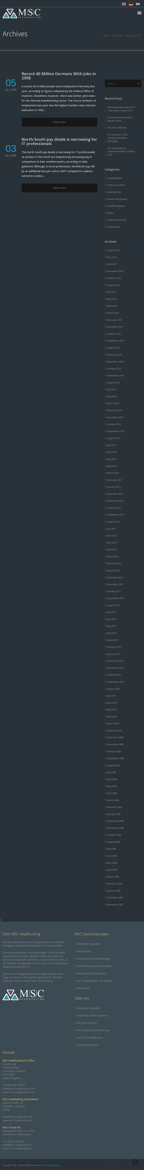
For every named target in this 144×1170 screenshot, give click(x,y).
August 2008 (113, 841)
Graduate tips (114, 192)
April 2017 (112, 264)
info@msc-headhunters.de (18, 1116)
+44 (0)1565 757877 (14, 1085)
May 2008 (112, 862)
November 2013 (115, 417)
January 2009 (113, 814)
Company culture (116, 184)
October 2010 (114, 674)
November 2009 (115, 744)
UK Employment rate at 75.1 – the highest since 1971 (121, 109)
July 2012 (111, 528)
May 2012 (112, 542)
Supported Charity (116, 219)
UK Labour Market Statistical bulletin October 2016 (121, 151)
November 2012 (115, 500)
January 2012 (113, 570)
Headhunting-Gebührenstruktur (94, 966)
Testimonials (113, 226)
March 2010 (113, 723)
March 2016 (113, 312)
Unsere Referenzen (87, 1045)
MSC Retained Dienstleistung (92, 1030)
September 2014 (115, 375)
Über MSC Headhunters (89, 1037)
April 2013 (112, 466)
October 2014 (114, 368)
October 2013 (114, 424)
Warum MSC (83, 988)
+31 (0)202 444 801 (14, 1141)
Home (106, 35)
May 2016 (112, 299)
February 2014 (114, 410)
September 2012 (115, 514)
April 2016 (112, 306)
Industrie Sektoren (86, 1022)
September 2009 (115, 758)
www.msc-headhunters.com (18, 1092)
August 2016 (113, 285)
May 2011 (112, 626)
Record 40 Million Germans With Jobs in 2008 (59, 75)
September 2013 (115, 431)
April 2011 (112, 633)
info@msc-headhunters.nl (17, 1145)
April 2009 (112, 793)
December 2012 (115, 493)
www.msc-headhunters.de (17, 1120)
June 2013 (112, 452)
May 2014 (112, 396)
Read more (59, 122)
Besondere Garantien (88, 944)
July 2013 (111, 445)
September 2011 (115, 598)
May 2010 (112, 709)
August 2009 (113, 765)
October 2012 (114, 507)
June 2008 (112, 855)
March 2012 (113, 556)
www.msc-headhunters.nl (17, 1148)
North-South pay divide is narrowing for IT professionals (59, 141)
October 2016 (114, 278)
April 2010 (112, 716)
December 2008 (115, 821)
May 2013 (112, 459)
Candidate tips (114, 178)
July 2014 (111, 389)
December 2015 (115, 326)
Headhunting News (117, 199)
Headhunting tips (116, 205)
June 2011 (112, 619)
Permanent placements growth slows (119, 119)
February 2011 (114, 647)
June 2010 (112, 702)
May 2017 (112, 257)
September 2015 (115, 340)
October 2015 (114, 333)
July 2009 (111, 772)
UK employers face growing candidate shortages (117, 138)
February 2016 (114, 319)
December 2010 (115, 660)
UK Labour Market (117, 127)
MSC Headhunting (50, 1165)
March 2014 (113, 403)
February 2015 (114, 354)
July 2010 (111, 695)
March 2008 (113, 876)
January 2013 (113, 486)
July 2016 (111, 291)
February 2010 (114, 730)
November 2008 (115, 828)
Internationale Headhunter (91, 973)
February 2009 (114, 807)
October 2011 (114, 591)
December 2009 (115, 737)
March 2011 (113, 640)
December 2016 (115, 271)
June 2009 (112, 779)
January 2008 (113, 890)
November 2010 (115, 667)
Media (110, 212)
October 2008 (114, 834)
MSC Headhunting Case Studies (94, 980)
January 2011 (113, 654)
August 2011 (113, 605)
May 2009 (112, 786)
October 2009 (114, 751)
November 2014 (115, 361)
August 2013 (113, 438)
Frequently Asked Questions (92, 1015)
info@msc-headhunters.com (19, 1088)
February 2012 (114, 563)
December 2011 (115, 577)
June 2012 (112, 535)
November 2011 (115, 584)
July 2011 (111, 612)
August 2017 (113, 250)
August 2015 (113, 347)
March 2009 (113, 800)
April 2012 (112, 549)
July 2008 (111, 848)
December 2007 (115, 897)
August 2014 (113, 382)
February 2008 (114, 883)
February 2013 (114, 480)
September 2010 (115, 681)
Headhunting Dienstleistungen (93, 958)
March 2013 (113, 473)
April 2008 (112, 869)
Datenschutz (83, 951)
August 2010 (113, 688)
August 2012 (113, 521)
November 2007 (115, 904)
